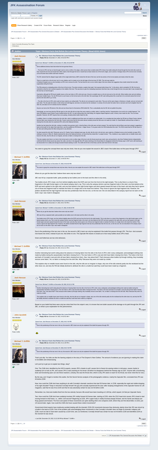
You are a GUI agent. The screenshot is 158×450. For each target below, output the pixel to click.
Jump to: (104, 435)
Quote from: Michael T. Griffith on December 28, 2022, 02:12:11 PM (54, 284)
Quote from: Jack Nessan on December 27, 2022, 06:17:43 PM (53, 321)
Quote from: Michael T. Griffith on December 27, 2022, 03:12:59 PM (54, 63)
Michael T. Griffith (22, 157)
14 (24, 38)
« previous (140, 35)
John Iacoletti (20, 315)
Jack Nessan (20, 56)
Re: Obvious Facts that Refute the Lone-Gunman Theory (59, 56)
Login (28, 13)
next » (145, 35)
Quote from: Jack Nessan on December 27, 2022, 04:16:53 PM (53, 163)
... (22, 38)
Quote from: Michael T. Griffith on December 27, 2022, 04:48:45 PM (54, 208)
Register (34, 13)
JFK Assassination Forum (27, 5)
